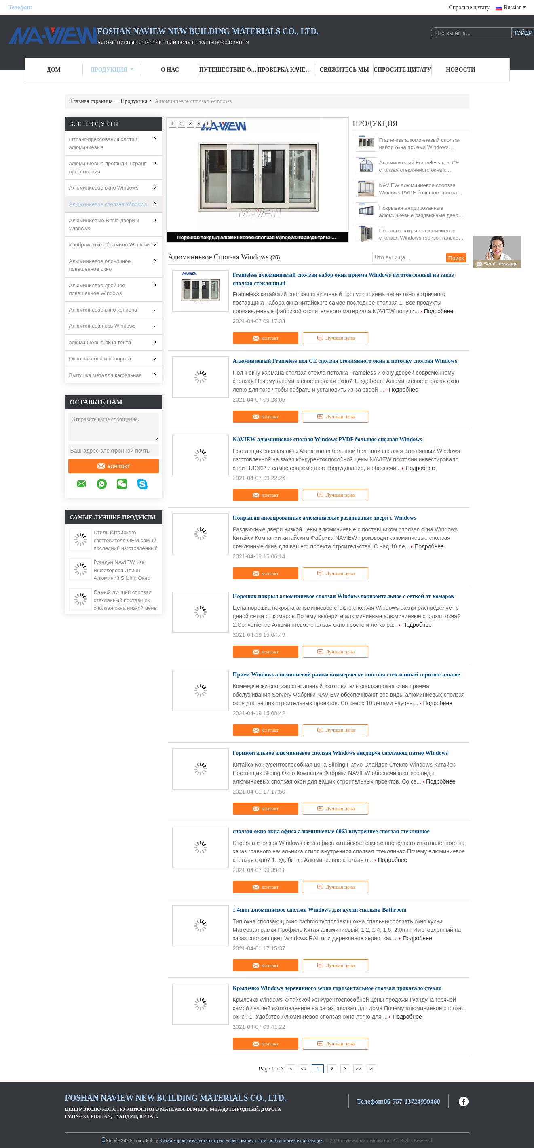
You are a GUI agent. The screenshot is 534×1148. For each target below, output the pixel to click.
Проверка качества (287, 70)
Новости (460, 70)
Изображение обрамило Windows (110, 245)
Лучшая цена (336, 338)
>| (371, 1069)
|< (291, 1069)
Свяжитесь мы (344, 70)
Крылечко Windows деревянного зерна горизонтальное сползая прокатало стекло (337, 988)
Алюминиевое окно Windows (104, 188)
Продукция (111, 70)
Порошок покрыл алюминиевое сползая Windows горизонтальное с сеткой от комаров (258, 237)
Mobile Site (115, 1140)
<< (303, 1069)
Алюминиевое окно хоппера (103, 310)
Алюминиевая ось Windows (102, 326)
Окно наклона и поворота (100, 359)
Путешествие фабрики (228, 70)
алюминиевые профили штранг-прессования (108, 167)
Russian (515, 7)
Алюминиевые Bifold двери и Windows (104, 224)
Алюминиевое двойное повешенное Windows (97, 289)
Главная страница (91, 101)
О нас (170, 70)
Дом (54, 70)
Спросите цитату (469, 7)
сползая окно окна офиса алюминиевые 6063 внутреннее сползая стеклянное (331, 831)
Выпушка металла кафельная (105, 375)
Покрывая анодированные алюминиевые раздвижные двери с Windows (420, 212)
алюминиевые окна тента (100, 342)
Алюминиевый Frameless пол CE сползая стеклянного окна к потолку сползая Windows (419, 167)
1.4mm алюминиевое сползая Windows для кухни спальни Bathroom (320, 910)
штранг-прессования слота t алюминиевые (103, 143)
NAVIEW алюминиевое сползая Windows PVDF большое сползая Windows (419, 189)
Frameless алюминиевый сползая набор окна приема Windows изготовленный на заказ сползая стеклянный (420, 144)
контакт (113, 466)
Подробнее (439, 311)
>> (358, 1069)
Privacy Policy (144, 1140)
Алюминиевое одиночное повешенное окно (100, 265)
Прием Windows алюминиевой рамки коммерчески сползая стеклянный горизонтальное (346, 675)
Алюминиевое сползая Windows (108, 204)
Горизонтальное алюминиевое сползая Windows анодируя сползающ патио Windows (340, 753)
